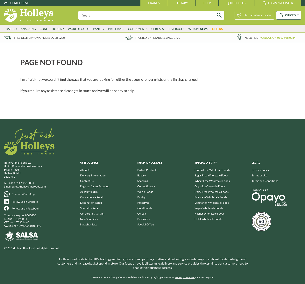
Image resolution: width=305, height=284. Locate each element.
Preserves (116, 29)
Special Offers (145, 224)
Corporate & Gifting (92, 213)
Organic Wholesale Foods (210, 186)
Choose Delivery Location (258, 15)
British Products (147, 170)
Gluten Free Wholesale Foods (212, 170)
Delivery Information (93, 175)
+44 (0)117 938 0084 (21, 183)
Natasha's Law (88, 224)
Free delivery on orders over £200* (40, 37)
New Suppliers (89, 219)
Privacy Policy (260, 170)
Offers (217, 29)
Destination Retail (91, 202)
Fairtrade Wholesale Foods (211, 197)
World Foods (78, 29)
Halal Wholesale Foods (208, 219)
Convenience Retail (91, 197)
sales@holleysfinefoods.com (29, 186)
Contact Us (87, 180)
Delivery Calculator (185, 277)
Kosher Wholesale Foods (209, 213)
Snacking (28, 29)
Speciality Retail (89, 208)
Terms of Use (259, 175)
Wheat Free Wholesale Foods (212, 180)
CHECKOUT (292, 15)
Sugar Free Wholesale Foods (212, 175)
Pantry (98, 29)
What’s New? (198, 29)
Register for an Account (94, 186)
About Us (85, 170)
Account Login (89, 191)
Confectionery (52, 29)
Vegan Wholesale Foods (209, 208)
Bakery (11, 29)
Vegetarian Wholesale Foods (212, 202)
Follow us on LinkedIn (25, 201)
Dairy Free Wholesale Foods (212, 191)
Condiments (137, 29)
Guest (24, 3)
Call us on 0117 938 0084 (278, 37)
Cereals (157, 29)
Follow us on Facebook (25, 208)
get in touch (82, 91)
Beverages (176, 29)
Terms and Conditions (265, 180)
